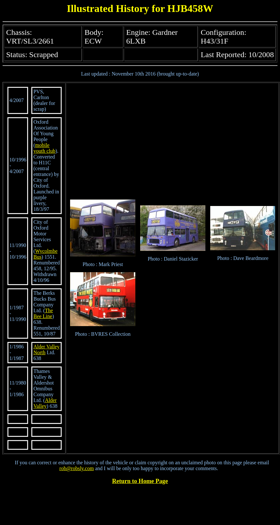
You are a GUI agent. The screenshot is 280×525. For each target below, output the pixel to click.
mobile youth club (44, 148)
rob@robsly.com (76, 468)
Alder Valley (45, 403)
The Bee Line (43, 313)
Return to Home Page (140, 481)
